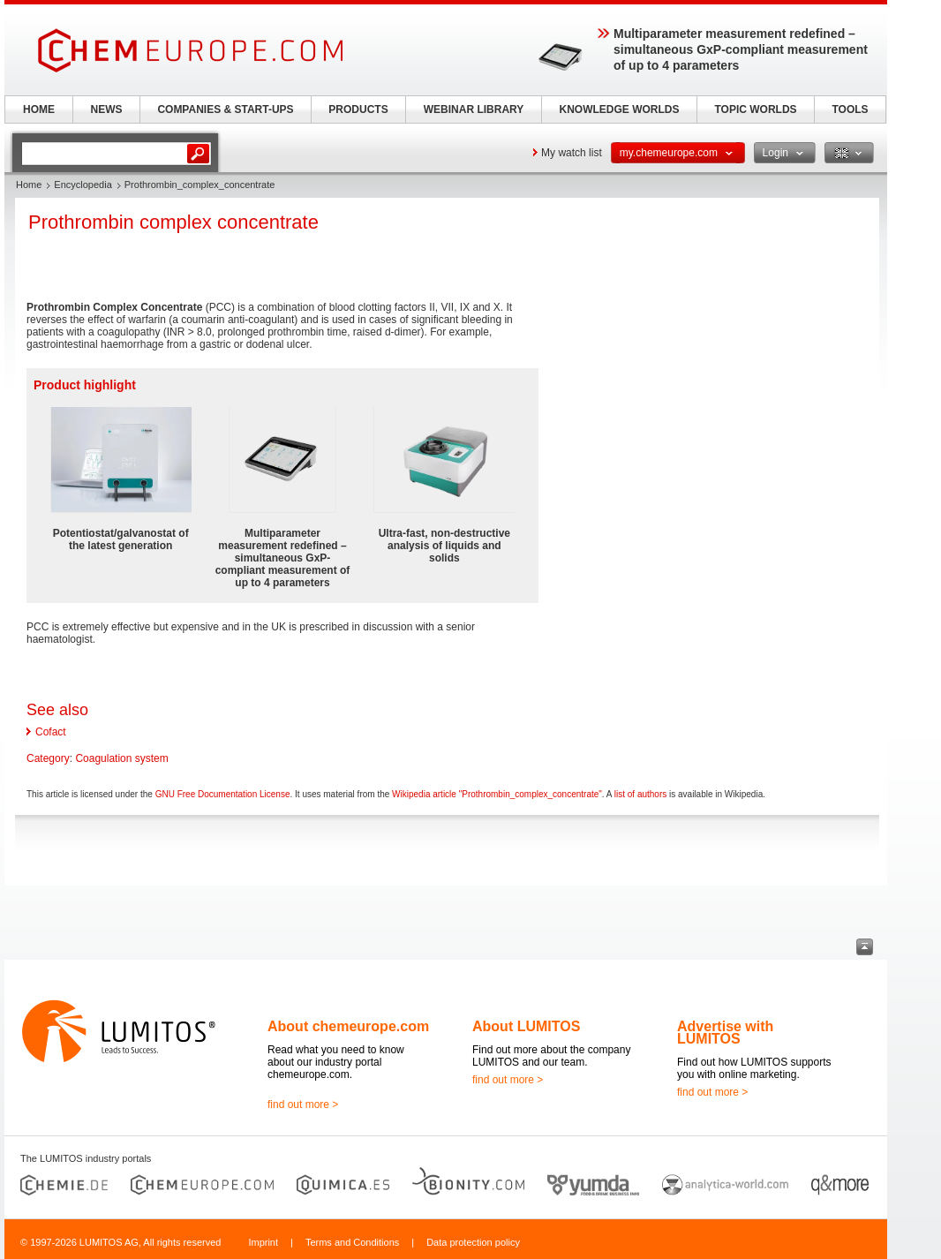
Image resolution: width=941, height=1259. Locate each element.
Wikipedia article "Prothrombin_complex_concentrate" (497, 794)
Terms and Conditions (352, 1242)
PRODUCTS (358, 109)
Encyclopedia (82, 184)
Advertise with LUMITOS (725, 1032)
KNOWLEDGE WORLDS (620, 109)
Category (48, 758)
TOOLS (850, 109)
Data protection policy (473, 1242)
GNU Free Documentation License (222, 794)
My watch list (571, 153)
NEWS (107, 109)
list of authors (640, 794)
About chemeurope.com (348, 1026)
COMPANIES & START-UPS (225, 109)
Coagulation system (121, 758)
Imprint (263, 1242)
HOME (39, 109)
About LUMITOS (526, 1026)
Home (28, 184)
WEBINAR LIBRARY (474, 109)
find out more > (302, 1104)
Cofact (50, 732)
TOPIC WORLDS (755, 109)
